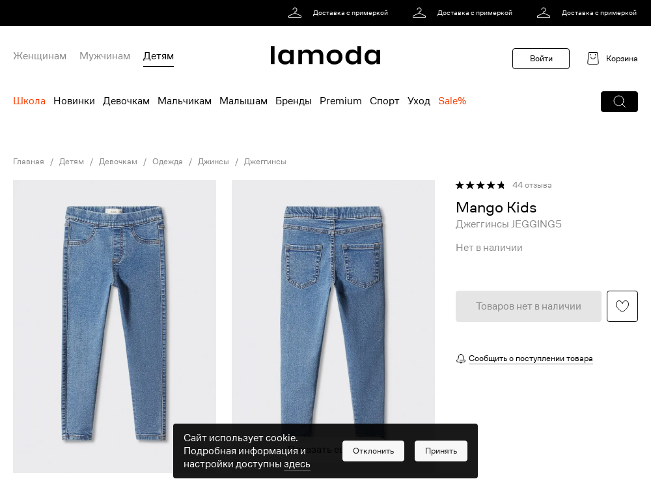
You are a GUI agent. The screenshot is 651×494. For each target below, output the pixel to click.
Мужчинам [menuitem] (104, 56)
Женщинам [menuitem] (39, 56)
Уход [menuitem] (419, 101)
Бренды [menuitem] (293, 101)
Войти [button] (541, 58)
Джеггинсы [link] (265, 161)
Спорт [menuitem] (385, 101)
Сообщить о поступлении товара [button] (531, 358)
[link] (340, 13)
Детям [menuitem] (158, 56)
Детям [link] (71, 161)
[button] (619, 101)
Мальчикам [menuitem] (185, 101)
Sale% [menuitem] (452, 101)
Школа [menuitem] (29, 101)
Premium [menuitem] (341, 101)
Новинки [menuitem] (74, 101)
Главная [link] (28, 161)
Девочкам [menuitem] (126, 101)
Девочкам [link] (118, 161)
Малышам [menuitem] (243, 101)
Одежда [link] (167, 161)
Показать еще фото (333, 449)
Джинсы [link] (213, 161)
